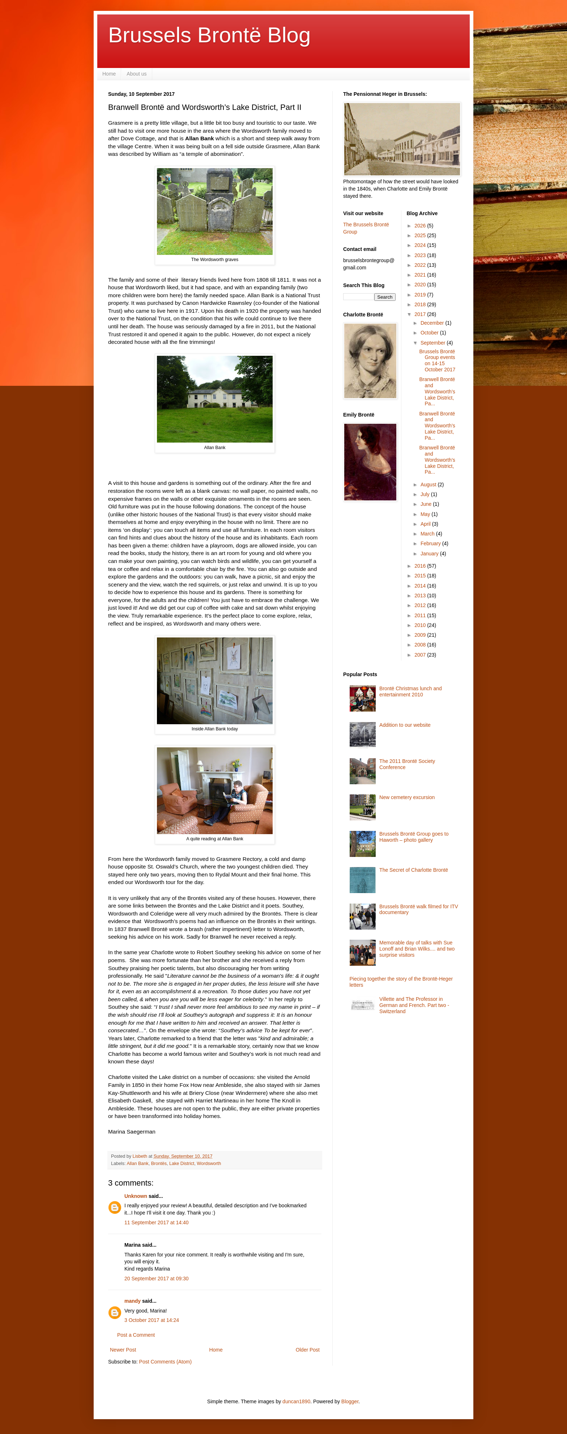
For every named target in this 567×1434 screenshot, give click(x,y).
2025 (420, 235)
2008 (420, 645)
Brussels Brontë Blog (209, 35)
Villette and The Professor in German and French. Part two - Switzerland (414, 1005)
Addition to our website (405, 725)
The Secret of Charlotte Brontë (413, 870)
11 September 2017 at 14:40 (156, 1222)
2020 (420, 284)
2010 (420, 625)
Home (109, 74)
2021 (420, 275)
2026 (420, 226)
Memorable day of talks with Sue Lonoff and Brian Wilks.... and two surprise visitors (417, 949)
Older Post (308, 1350)
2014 (420, 586)
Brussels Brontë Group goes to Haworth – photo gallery (413, 837)
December (433, 323)
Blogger (349, 1401)
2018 (420, 304)
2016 (420, 566)
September (434, 343)
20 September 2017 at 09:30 (156, 1278)
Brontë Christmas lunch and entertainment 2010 (410, 691)
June (427, 504)
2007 (420, 655)
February (431, 543)
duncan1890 (296, 1401)
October (430, 333)
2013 (420, 595)
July (426, 494)
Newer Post (123, 1350)
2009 (420, 635)
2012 (420, 605)
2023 (420, 255)
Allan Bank (137, 1163)
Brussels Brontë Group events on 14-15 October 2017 (437, 360)
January (430, 553)
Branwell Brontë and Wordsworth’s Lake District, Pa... (437, 391)
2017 (420, 314)
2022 (420, 265)
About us (136, 74)
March (428, 534)
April (426, 524)
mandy (132, 1301)
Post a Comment (136, 1335)
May (426, 514)
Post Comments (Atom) (165, 1362)
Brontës (159, 1163)
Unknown (135, 1196)
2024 (420, 245)
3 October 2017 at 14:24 (151, 1320)
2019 (420, 295)
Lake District (181, 1163)
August (429, 484)
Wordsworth (209, 1163)
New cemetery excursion (407, 797)
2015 (420, 576)
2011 (420, 615)
